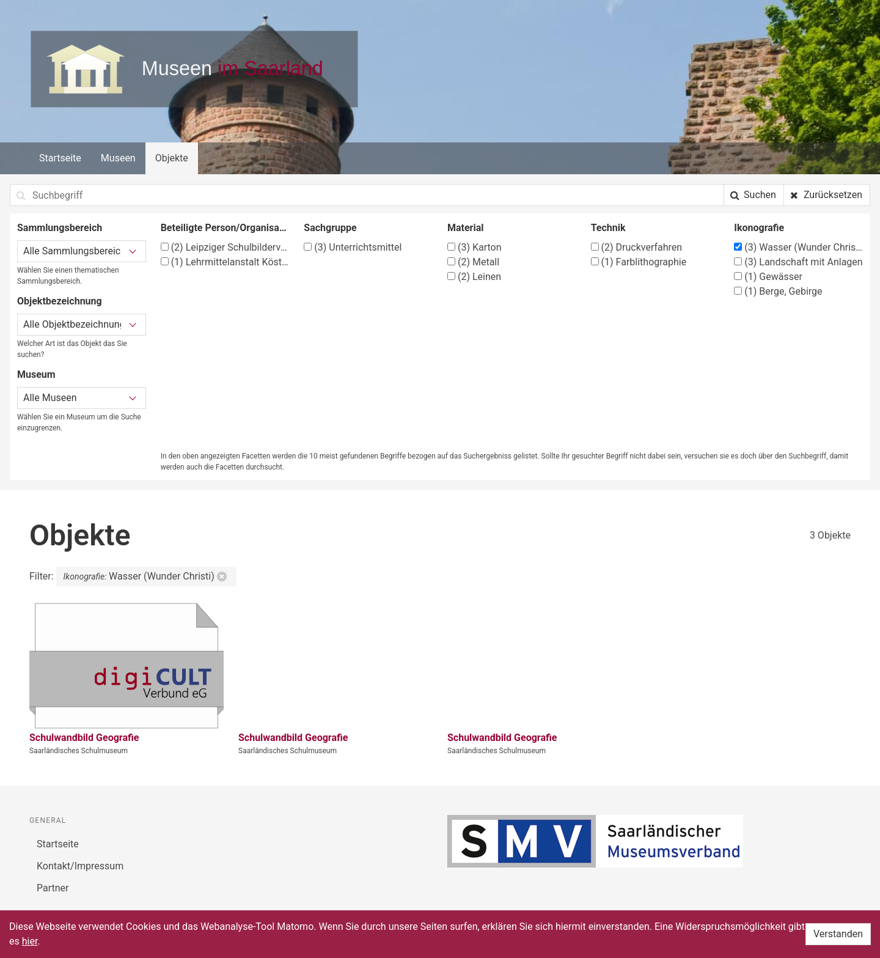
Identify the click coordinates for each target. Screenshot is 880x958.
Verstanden (838, 934)
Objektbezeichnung (59, 301)
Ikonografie (759, 228)
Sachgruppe (330, 228)
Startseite (60, 158)
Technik (608, 228)
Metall (473, 262)
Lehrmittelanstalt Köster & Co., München (225, 262)
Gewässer (768, 276)
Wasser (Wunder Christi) (798, 247)
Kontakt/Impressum (80, 866)
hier (30, 941)
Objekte (171, 158)
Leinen (474, 276)
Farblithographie (639, 262)
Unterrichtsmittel (353, 247)
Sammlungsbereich (59, 228)
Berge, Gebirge (778, 291)
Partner (53, 888)
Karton (474, 247)
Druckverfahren (637, 247)
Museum (36, 374)
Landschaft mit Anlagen (798, 262)
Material (465, 228)
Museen (118, 158)
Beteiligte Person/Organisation (225, 228)
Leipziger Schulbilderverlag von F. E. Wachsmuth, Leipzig (225, 247)
